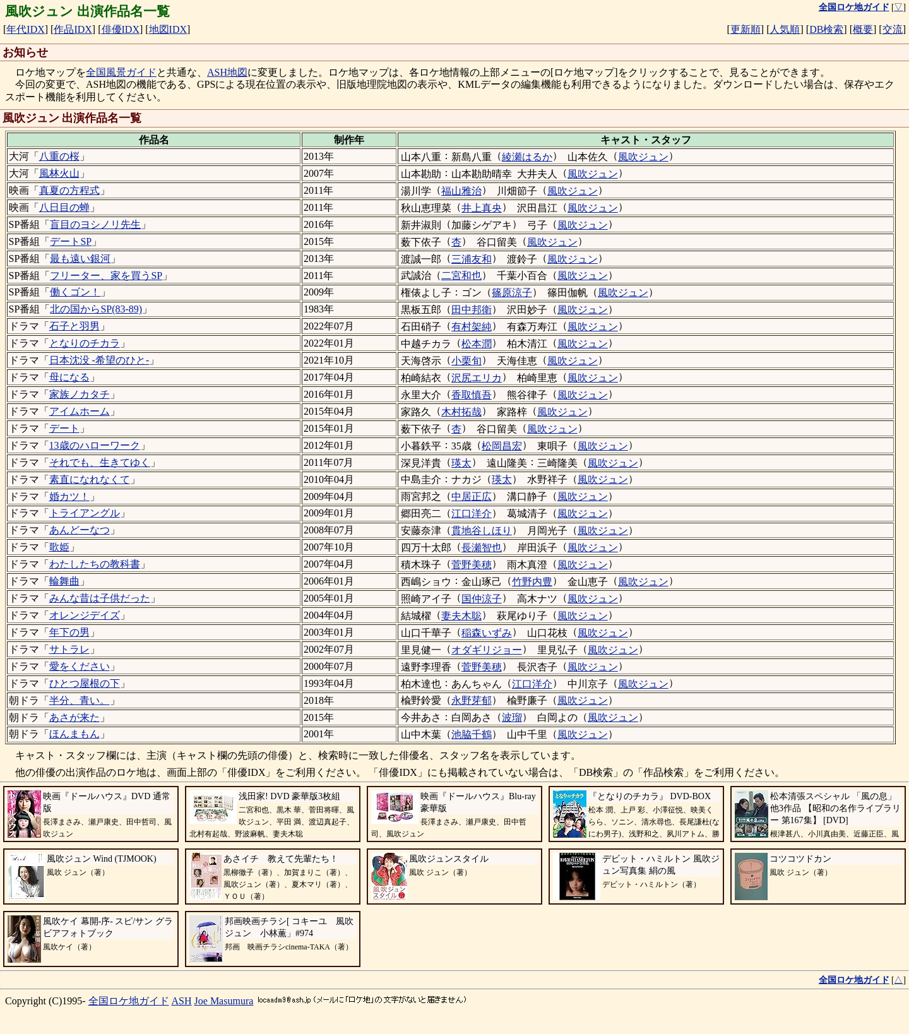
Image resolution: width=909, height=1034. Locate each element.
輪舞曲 (64, 581)
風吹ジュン (643, 157)
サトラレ (69, 649)
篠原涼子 (512, 292)
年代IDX (25, 29)
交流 (892, 29)
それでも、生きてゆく (99, 462)
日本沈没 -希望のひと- (99, 360)
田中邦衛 (471, 309)
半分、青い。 (79, 700)
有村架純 (471, 326)
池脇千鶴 (471, 734)
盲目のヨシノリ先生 (95, 224)
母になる (69, 377)
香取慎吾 (471, 394)
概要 (863, 29)
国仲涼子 (481, 598)
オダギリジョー (486, 650)
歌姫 (59, 547)
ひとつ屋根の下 (84, 683)
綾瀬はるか (527, 157)
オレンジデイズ (84, 615)
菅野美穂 (471, 564)
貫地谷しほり (481, 530)
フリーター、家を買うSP (106, 275)
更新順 (745, 29)
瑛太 (461, 463)
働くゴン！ (75, 292)
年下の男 (69, 632)
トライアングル (84, 513)
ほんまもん (74, 733)
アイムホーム (79, 411)
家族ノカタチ (79, 394)
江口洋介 (471, 513)
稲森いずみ (486, 632)
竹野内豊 (532, 581)
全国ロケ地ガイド (128, 1000)
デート (64, 428)
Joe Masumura (224, 1000)
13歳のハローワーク (94, 445)
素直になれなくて (89, 479)
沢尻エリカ (476, 377)
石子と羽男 (74, 326)
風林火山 (59, 173)
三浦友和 (471, 259)
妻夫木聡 (461, 615)
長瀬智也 (481, 547)
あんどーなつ (79, 530)
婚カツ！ (69, 496)
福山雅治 (461, 191)
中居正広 (471, 496)
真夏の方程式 (69, 190)
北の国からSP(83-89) (96, 309)
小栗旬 (466, 360)
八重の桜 (59, 156)
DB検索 (826, 29)
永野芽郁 (471, 700)
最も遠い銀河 (80, 258)
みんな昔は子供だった (99, 598)
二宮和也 (461, 275)
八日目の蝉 (64, 207)
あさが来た (74, 717)
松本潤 (476, 343)
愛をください (79, 666)
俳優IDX (121, 29)
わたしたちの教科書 (94, 564)
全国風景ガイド (121, 72)
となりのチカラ (84, 343)
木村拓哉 (461, 412)
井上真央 (481, 208)
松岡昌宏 (502, 446)
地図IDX (168, 29)
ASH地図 (227, 72)
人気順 (784, 29)
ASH (182, 1000)
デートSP (71, 241)
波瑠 (512, 717)
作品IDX (73, 29)
